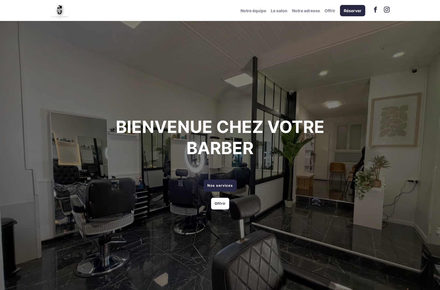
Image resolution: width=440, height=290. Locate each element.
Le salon (279, 10)
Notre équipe (253, 10)
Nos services (220, 185)
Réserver (352, 10)
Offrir (330, 10)
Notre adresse (306, 10)
